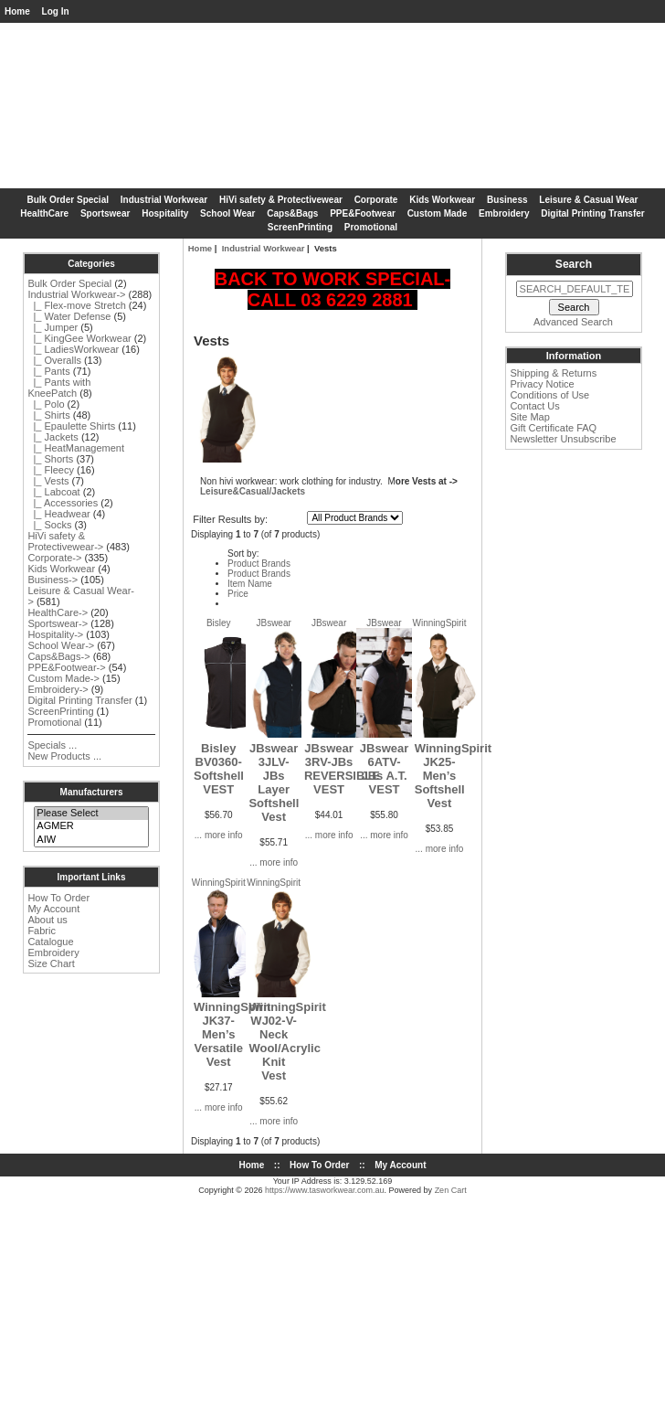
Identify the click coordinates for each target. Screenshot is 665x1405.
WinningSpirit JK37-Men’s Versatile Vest (232, 1034)
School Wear (227, 213)
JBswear (273, 623)
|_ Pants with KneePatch (58, 388)
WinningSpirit (440, 623)
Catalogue (50, 941)
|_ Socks (49, 524)
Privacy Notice (542, 383)
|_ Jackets (52, 436)
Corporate (376, 200)
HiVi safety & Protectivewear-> (65, 541)
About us (47, 919)
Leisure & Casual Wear (588, 200)
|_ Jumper (52, 327)
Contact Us (534, 405)
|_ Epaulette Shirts (71, 425)
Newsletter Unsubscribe (563, 438)
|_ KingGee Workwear (79, 338)
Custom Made (437, 213)
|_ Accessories (62, 502)
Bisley (218, 623)
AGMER (91, 826)
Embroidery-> (57, 689)
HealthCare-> (57, 612)
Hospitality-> (55, 634)
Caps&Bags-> (58, 656)
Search (573, 264)
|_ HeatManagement (75, 447)
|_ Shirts (48, 415)
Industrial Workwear (263, 248)
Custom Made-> (63, 678)
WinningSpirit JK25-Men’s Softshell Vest (453, 775)
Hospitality (165, 213)
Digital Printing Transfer (592, 213)
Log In (55, 11)
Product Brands (258, 564)
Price (237, 594)
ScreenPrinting (300, 227)
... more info (219, 835)
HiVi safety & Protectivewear (281, 200)
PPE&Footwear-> (66, 667)
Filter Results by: (230, 519)
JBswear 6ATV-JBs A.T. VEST (384, 768)
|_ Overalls (54, 360)
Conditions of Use (549, 394)
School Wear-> (60, 645)
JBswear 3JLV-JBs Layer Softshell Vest (273, 782)
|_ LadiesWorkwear (73, 349)
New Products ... (64, 755)
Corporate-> (54, 557)
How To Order (58, 897)
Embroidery (504, 213)
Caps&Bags (292, 213)
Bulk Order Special (68, 200)
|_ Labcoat (53, 491)
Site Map (529, 416)
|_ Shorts (50, 458)
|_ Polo (45, 404)
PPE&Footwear (363, 213)
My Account (53, 908)
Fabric (41, 930)
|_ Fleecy (50, 469)
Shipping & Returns (553, 372)
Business (507, 200)
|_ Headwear (58, 513)
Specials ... (52, 745)
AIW (91, 840)
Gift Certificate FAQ (553, 427)
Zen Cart (451, 1190)
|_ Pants (48, 371)
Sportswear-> (57, 623)
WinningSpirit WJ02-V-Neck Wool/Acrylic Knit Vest (286, 1041)
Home (17, 11)
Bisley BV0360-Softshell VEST (219, 768)
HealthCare (44, 213)
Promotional (370, 227)
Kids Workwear (442, 200)
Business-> (52, 579)
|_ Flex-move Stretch (76, 305)
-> (76, 294)
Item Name (249, 584)
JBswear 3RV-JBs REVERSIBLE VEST (342, 768)
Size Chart (50, 963)
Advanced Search (573, 321)
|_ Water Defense (69, 316)
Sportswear (105, 213)
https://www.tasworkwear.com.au (325, 1190)
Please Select (91, 813)
